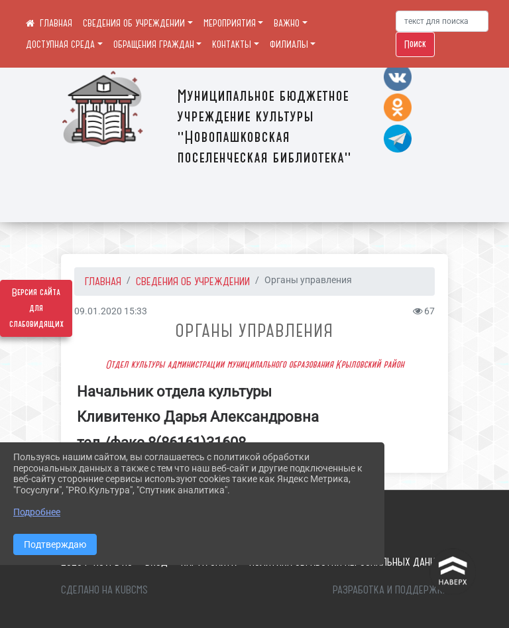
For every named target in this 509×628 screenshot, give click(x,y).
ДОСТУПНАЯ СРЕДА (60, 44)
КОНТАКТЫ (231, 44)
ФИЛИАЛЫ (289, 44)
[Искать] (442, 21)
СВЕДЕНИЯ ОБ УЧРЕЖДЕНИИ (134, 23)
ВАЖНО (287, 23)
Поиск (415, 44)
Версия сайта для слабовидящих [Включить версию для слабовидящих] (36, 308)
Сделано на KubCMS (104, 589)
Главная (103, 281)
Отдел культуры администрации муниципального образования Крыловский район (254, 364)
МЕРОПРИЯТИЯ (229, 23)
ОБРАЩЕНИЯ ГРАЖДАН (153, 44)
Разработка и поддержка (390, 589)
